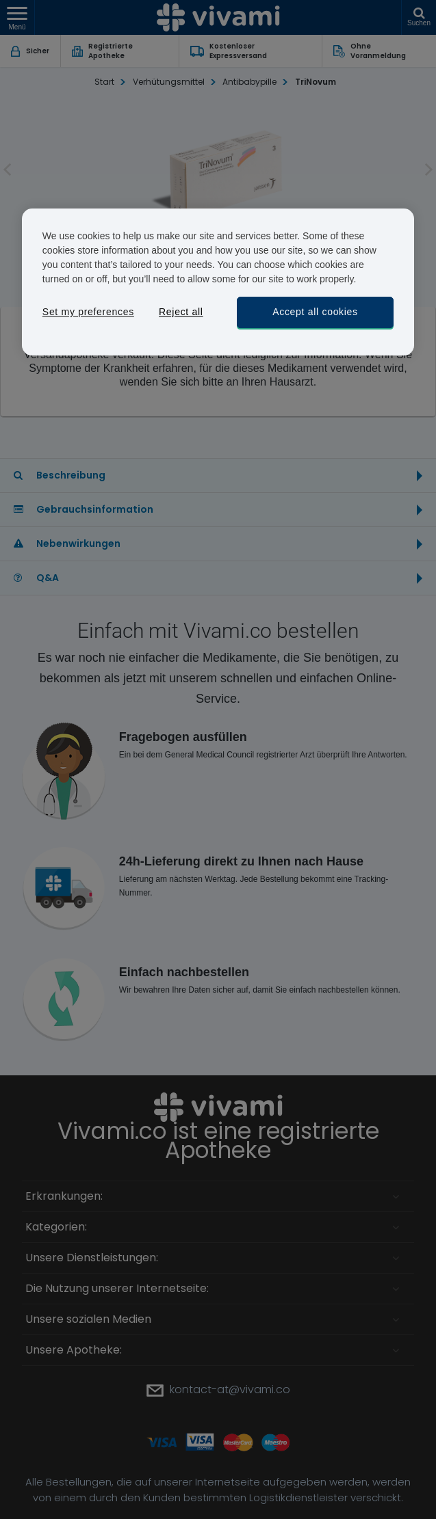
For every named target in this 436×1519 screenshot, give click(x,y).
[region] (218, 282)
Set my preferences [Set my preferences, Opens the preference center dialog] (88, 311)
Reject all (181, 311)
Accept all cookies (315, 311)
